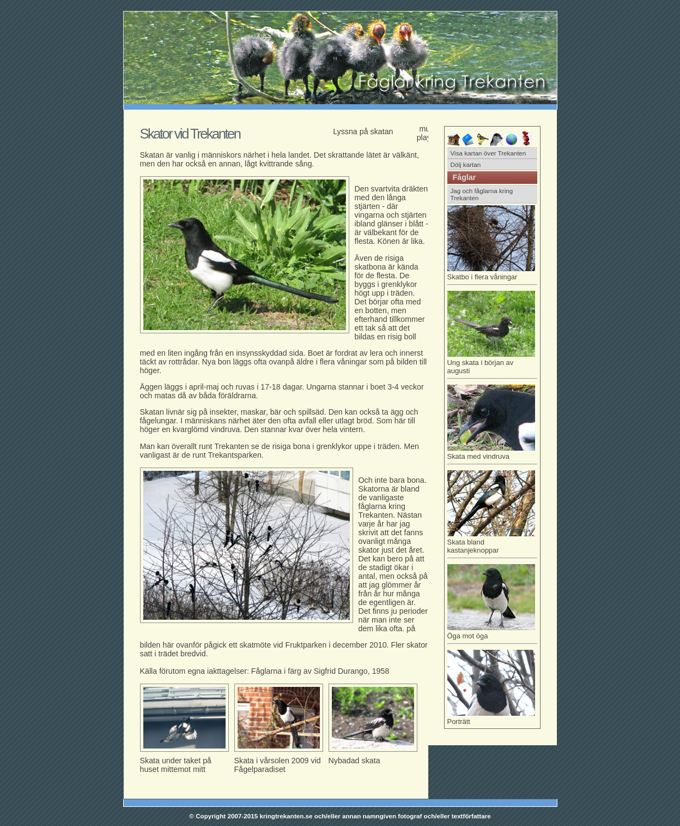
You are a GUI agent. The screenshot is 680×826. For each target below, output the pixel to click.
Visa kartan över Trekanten (488, 153)
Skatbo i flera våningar (492, 275)
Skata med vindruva (492, 454)
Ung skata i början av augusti (492, 364)
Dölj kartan (466, 164)
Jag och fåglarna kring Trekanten (482, 194)
